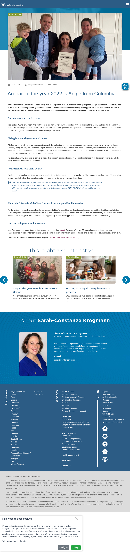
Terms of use (107, 403)
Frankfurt (14, 414)
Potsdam (14, 450)
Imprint (105, 392)
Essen (13, 411)
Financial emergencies (71, 450)
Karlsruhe (15, 425)
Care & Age (66, 416)
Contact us (106, 411)
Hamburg (14, 419)
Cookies (105, 400)
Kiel (12, 431)
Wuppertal (38, 392)
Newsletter (106, 408)
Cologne (14, 433)
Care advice (66, 419)
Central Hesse (16, 439)
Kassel (13, 428)
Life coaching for (69, 433)
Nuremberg (15, 447)
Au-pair (63, 230)
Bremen (14, 400)
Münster (14, 445)
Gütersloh (15, 417)
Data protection (108, 394)
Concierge (66, 466)
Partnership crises (69, 444)
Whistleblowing (108, 414)
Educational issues (69, 447)
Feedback (106, 417)
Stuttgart (14, 459)
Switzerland (15, 456)
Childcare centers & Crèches (73, 397)
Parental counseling (69, 394)
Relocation (66, 460)
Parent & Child (68, 392)
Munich (14, 442)
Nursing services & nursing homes (75, 422)
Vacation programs (69, 408)
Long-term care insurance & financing (76, 425)
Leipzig (14, 436)
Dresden (14, 405)
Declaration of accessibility (112, 422)
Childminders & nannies (71, 400)
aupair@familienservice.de (64, 360)
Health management (70, 455)
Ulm (12, 461)
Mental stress (67, 436)
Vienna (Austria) (17, 464)
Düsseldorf (15, 408)
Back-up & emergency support (74, 411)
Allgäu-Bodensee (18, 392)
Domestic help (67, 428)
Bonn (13, 397)
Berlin (13, 394)
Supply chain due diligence (113, 419)
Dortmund (15, 403)
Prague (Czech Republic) (21, 453)
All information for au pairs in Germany (64, 237)
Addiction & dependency (71, 439)
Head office (38, 394)
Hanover (14, 422)
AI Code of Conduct (110, 397)
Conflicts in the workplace (72, 441)
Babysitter (66, 405)
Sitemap (105, 405)
